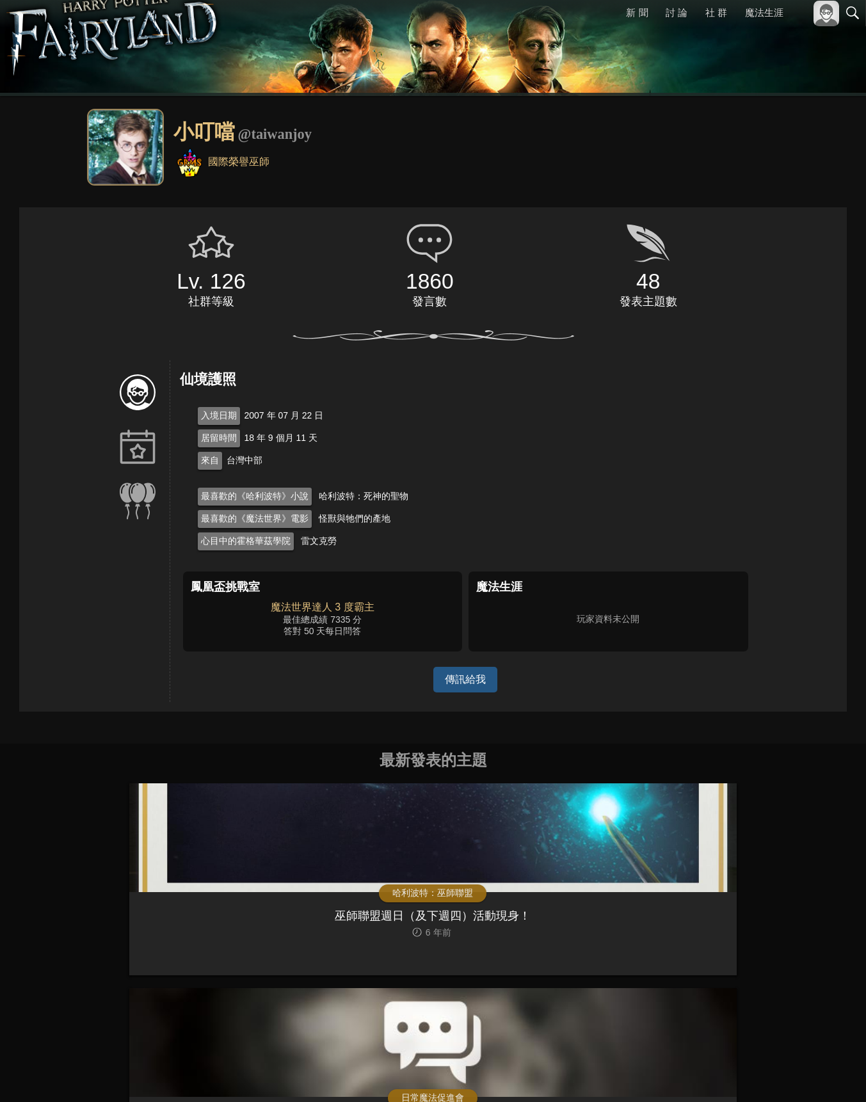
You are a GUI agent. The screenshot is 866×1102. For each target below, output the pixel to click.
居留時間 (219, 438)
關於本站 (699, 1075)
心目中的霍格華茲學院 (246, 541)
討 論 (677, 12)
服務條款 (740, 1075)
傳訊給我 (465, 679)
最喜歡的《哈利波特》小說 (255, 496)
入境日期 (219, 415)
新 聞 (637, 12)
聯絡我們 (832, 1075)
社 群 (716, 12)
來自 (210, 460)
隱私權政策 (786, 1075)
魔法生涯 (764, 12)
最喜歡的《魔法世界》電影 (255, 518)
